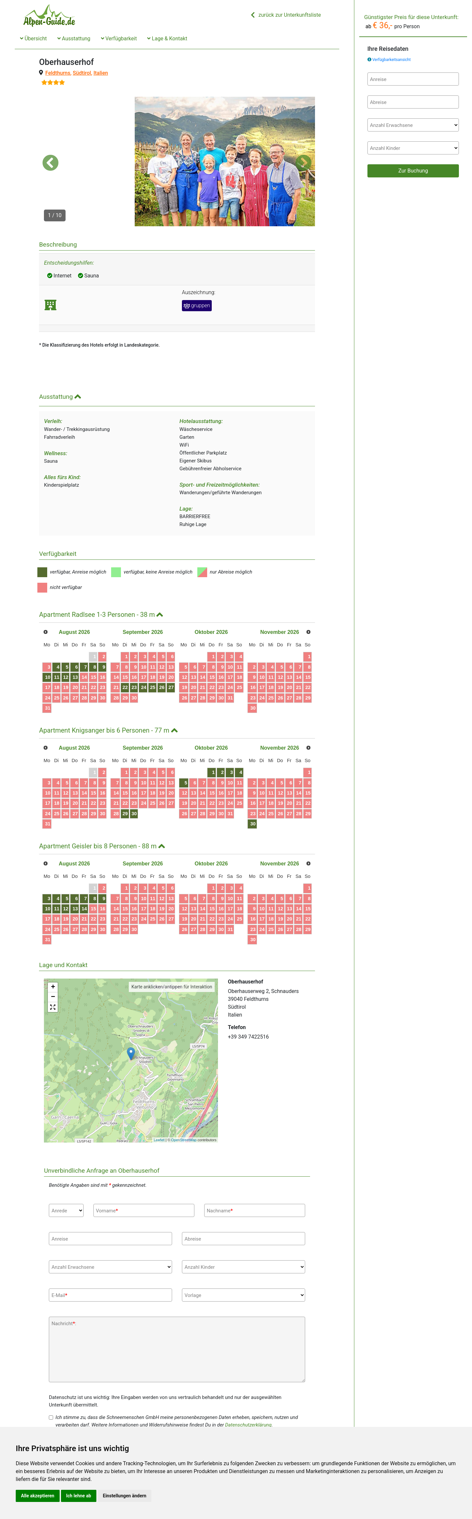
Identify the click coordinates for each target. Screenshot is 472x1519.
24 (47, 662)
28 (84, 662)
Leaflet (159, 1104)
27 (75, 662)
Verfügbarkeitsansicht (391, 59)
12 (65, 642)
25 (56, 662)
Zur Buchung (413, 171)
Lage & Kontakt (167, 38)
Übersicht (33, 38)
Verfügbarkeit (119, 38)
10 (47, 642)
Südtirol (82, 73)
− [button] (53, 962)
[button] (50, 145)
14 (84, 642)
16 (102, 642)
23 (102, 652)
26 (65, 662)
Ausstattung (73, 38)
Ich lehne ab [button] (78, 1495)
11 (56, 642)
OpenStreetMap (184, 1104)
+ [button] (53, 952)
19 (65, 652)
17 (47, 652)
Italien (100, 73)
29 (93, 662)
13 (75, 642)
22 (93, 652)
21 (84, 652)
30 (102, 662)
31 (47, 673)
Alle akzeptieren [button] (37, 1495)
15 (93, 642)
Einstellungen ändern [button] (125, 1495)
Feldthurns (57, 73)
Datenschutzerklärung (248, 1390)
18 (56, 652)
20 (75, 652)
